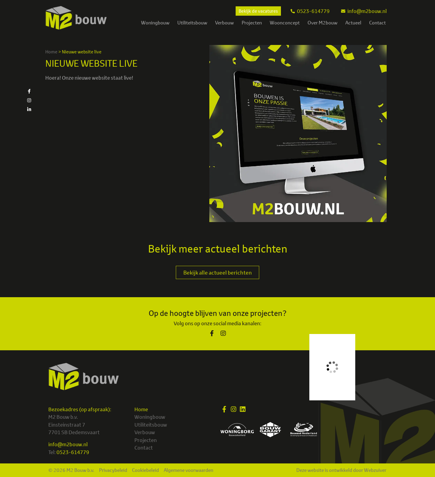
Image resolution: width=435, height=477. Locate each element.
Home (51, 52)
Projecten (252, 23)
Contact (377, 23)
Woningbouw (155, 23)
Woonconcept (285, 23)
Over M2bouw (322, 23)
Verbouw (224, 23)
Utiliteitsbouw (192, 23)
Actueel (353, 23)
